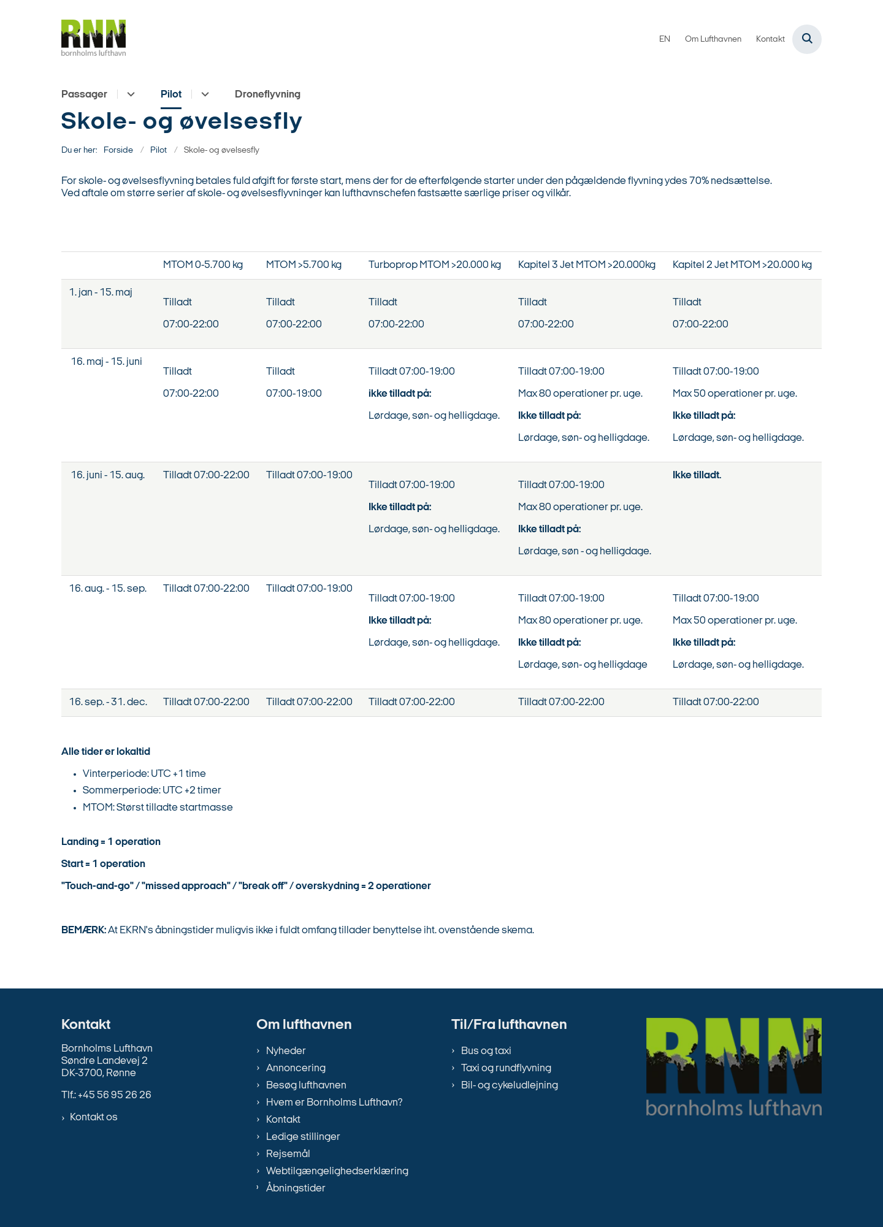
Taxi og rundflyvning (506, 1068)
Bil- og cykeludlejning (509, 1085)
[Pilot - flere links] (203, 94)
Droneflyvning (267, 95)
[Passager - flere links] (129, 94)
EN (664, 40)
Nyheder (286, 1051)
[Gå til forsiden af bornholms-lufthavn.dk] (93, 39)
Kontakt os (94, 1117)
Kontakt (283, 1120)
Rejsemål (288, 1154)
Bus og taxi (486, 1051)
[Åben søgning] (807, 39)
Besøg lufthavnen (306, 1085)
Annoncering (296, 1068)
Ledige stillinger (303, 1137)
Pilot (171, 95)
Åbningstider (296, 1188)
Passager (84, 95)
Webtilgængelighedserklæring (337, 1171)
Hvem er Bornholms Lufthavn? (334, 1103)
